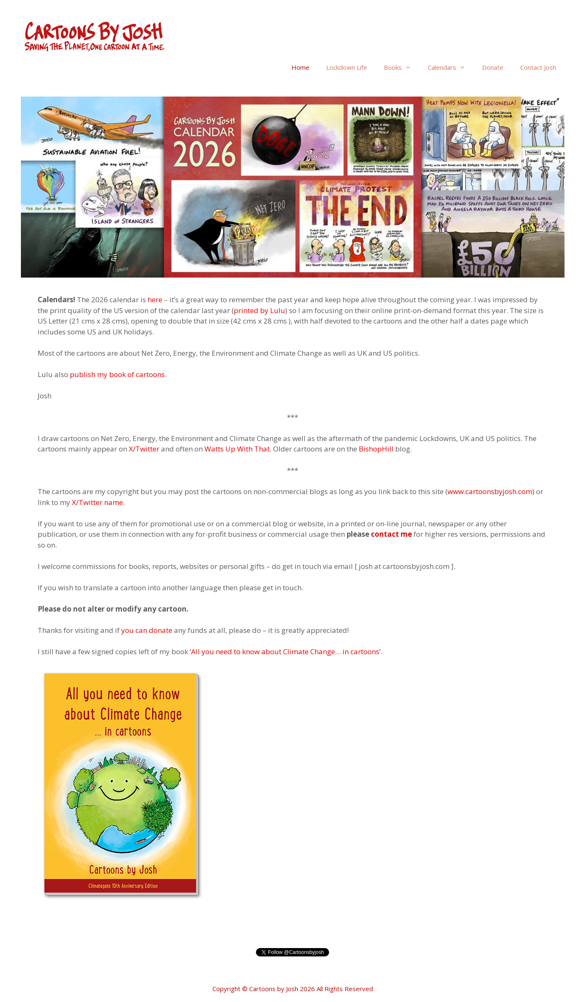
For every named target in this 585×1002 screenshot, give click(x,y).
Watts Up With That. (238, 449)
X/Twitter (143, 449)
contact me (391, 534)
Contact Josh (538, 67)
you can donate (146, 630)
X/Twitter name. (98, 502)
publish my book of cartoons (117, 374)
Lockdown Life (346, 67)
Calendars (451, 67)
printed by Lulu (259, 310)
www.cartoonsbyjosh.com (489, 491)
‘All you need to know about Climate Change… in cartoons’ (285, 651)
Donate (492, 67)
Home (300, 67)
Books (401, 67)
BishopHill (376, 449)
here (155, 299)
